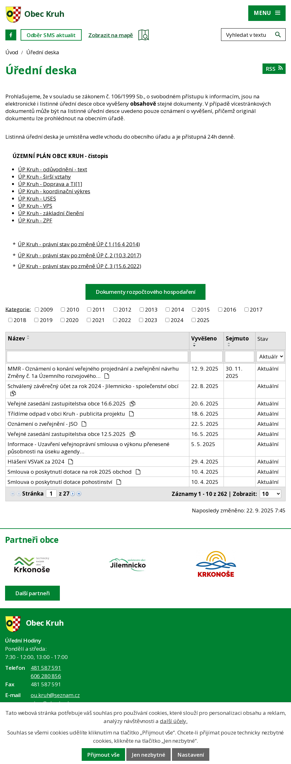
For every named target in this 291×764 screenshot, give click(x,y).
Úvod (11, 52)
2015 (203, 309)
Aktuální (268, 368)
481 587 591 (46, 667)
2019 (46, 320)
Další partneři (32, 593)
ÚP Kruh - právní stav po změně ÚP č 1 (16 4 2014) (79, 244)
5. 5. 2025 (203, 444)
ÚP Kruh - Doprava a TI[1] (50, 184)
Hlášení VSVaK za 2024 (40, 461)
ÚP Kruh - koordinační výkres (54, 191)
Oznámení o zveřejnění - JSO (47, 423)
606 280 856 (46, 676)
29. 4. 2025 (204, 461)
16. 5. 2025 (204, 434)
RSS (274, 68)
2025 (203, 320)
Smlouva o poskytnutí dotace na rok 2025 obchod (74, 471)
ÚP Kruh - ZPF (35, 220)
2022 (124, 320)
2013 (151, 309)
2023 (151, 320)
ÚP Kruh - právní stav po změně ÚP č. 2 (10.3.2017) (79, 255)
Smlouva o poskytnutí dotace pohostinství (64, 481)
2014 (177, 309)
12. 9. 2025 (204, 368)
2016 (230, 309)
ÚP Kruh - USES (37, 198)
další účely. (173, 721)
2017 (256, 309)
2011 (98, 309)
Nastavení (190, 754)
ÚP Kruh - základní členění (51, 213)
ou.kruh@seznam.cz (55, 695)
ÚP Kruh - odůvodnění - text (52, 169)
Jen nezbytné (148, 754)
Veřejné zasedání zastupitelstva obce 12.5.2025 (71, 434)
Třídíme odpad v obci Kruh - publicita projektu (71, 413)
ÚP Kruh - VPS (35, 205)
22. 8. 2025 (204, 386)
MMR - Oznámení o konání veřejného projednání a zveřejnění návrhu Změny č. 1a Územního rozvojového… (93, 372)
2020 (72, 320)
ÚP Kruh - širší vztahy (44, 176)
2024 (177, 320)
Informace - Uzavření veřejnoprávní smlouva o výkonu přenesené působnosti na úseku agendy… (88, 447)
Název (16, 338)
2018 (20, 320)
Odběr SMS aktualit (51, 35)
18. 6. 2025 (204, 413)
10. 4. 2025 (204, 471)
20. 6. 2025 (204, 403)
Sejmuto (237, 338)
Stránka (33, 493)
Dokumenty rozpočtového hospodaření (145, 291)
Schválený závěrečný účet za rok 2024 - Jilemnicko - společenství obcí (93, 389)
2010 (72, 309)
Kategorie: (18, 309)
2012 (125, 309)
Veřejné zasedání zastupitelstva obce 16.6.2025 (71, 403)
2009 (46, 309)
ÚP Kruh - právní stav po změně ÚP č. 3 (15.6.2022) (79, 266)
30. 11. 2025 (234, 372)
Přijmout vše (103, 754)
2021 (98, 320)
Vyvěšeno (204, 338)
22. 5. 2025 (204, 423)
